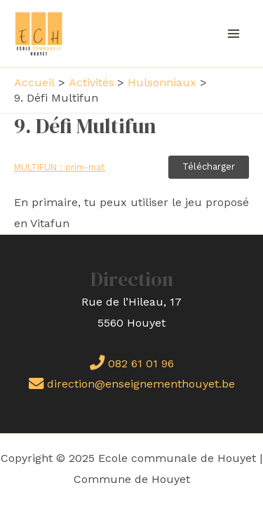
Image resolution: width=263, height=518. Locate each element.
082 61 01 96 (132, 363)
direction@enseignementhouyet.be (132, 383)
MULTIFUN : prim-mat (59, 167)
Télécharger (208, 166)
